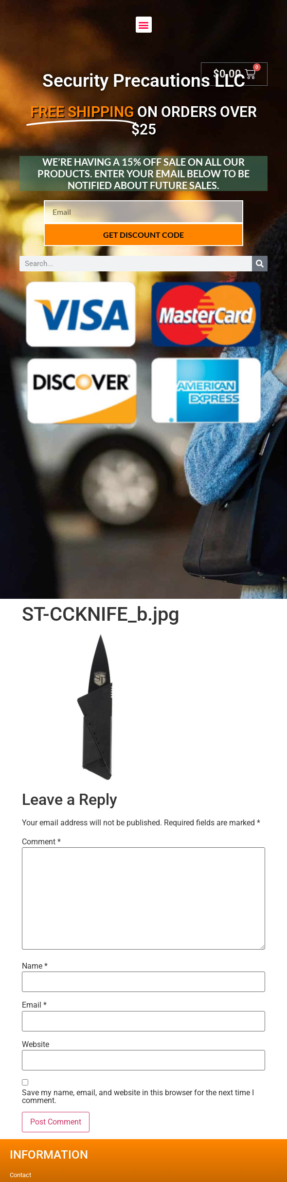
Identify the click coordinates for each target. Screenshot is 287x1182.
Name (35, 966)
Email (34, 1005)
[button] (144, 25)
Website (35, 1045)
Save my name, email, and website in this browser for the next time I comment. (138, 1097)
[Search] (260, 263)
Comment (41, 842)
